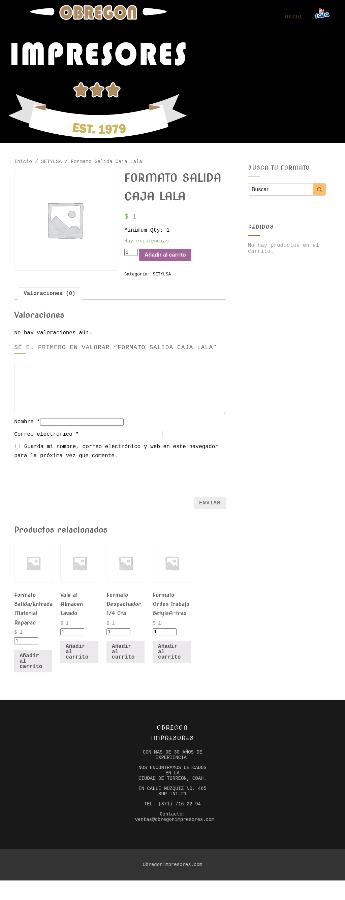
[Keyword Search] (280, 189)
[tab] (49, 300)
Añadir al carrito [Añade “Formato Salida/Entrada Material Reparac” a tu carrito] (31, 671)
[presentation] (120, 485)
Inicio (293, 17)
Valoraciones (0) (49, 300)
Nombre (27, 429)
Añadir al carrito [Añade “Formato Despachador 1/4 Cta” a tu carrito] (123, 661)
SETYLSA (51, 162)
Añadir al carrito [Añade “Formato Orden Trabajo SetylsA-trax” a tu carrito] (169, 661)
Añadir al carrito (174, 260)
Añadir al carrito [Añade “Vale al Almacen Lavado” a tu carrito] (77, 661)
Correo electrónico (46, 442)
